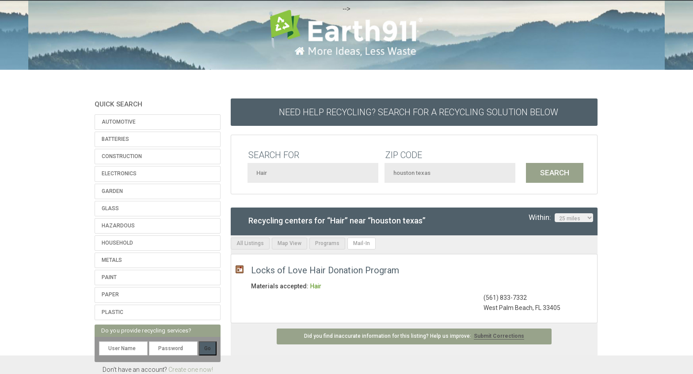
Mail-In (361, 243)
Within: (561, 218)
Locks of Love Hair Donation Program (325, 270)
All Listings (250, 243)
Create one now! (190, 369)
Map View (289, 243)
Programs (327, 243)
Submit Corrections (499, 336)
